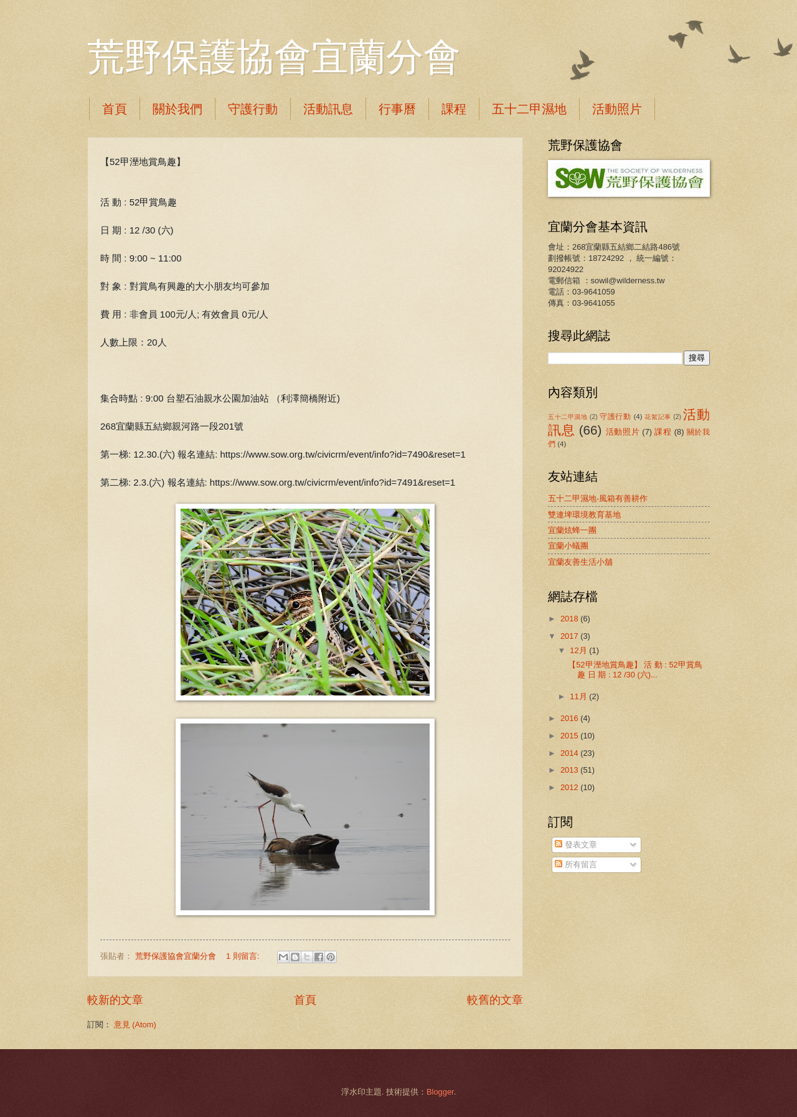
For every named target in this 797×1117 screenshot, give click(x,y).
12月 (579, 650)
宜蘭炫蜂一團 (572, 530)
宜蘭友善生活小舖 (580, 562)
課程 (453, 109)
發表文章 (576, 844)
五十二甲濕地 (529, 109)
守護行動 (253, 109)
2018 (570, 618)
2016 (570, 718)
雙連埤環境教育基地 (584, 514)
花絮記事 (657, 416)
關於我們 (177, 109)
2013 (570, 770)
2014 (570, 753)
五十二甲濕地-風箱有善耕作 (598, 498)
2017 (570, 636)
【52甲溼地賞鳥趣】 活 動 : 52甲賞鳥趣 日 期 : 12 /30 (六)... (635, 669)
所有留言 (576, 864)
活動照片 (617, 109)
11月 (579, 696)
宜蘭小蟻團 (568, 545)
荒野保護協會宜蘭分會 (274, 57)
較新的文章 (115, 1000)
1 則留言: (244, 956)
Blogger (440, 1091)
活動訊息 (328, 109)
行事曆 (397, 109)
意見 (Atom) (135, 1024)
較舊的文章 (495, 1000)
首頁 (114, 109)
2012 (570, 787)
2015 (570, 735)
